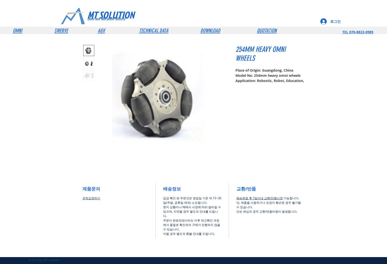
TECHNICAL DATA (153, 30)
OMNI (17, 30)
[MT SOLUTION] (120, 15)
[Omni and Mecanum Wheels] (113, 19)
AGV (101, 30)
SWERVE (61, 30)
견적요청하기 (91, 198)
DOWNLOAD (210, 30)
